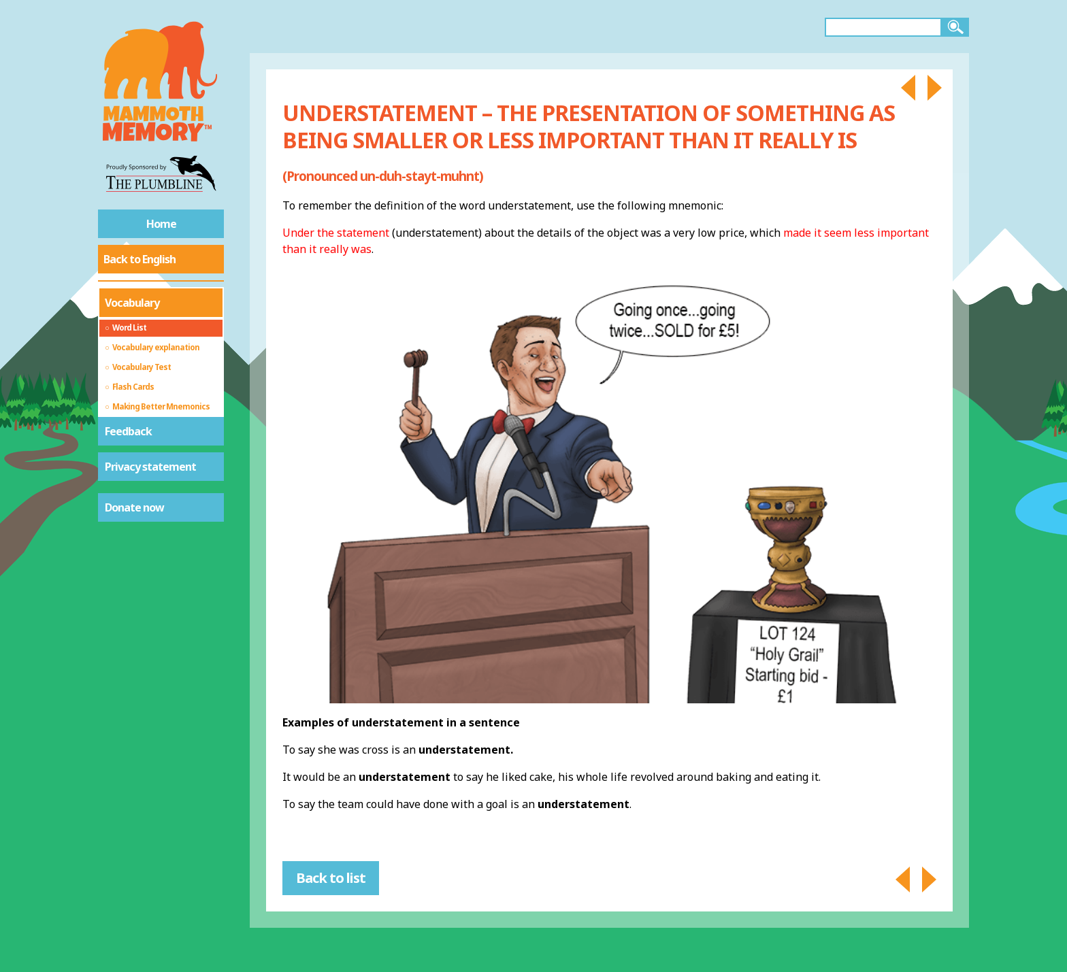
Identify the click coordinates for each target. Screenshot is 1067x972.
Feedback (128, 431)
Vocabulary (132, 302)
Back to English (139, 259)
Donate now (134, 507)
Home (161, 223)
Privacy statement (150, 466)
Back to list (330, 878)
